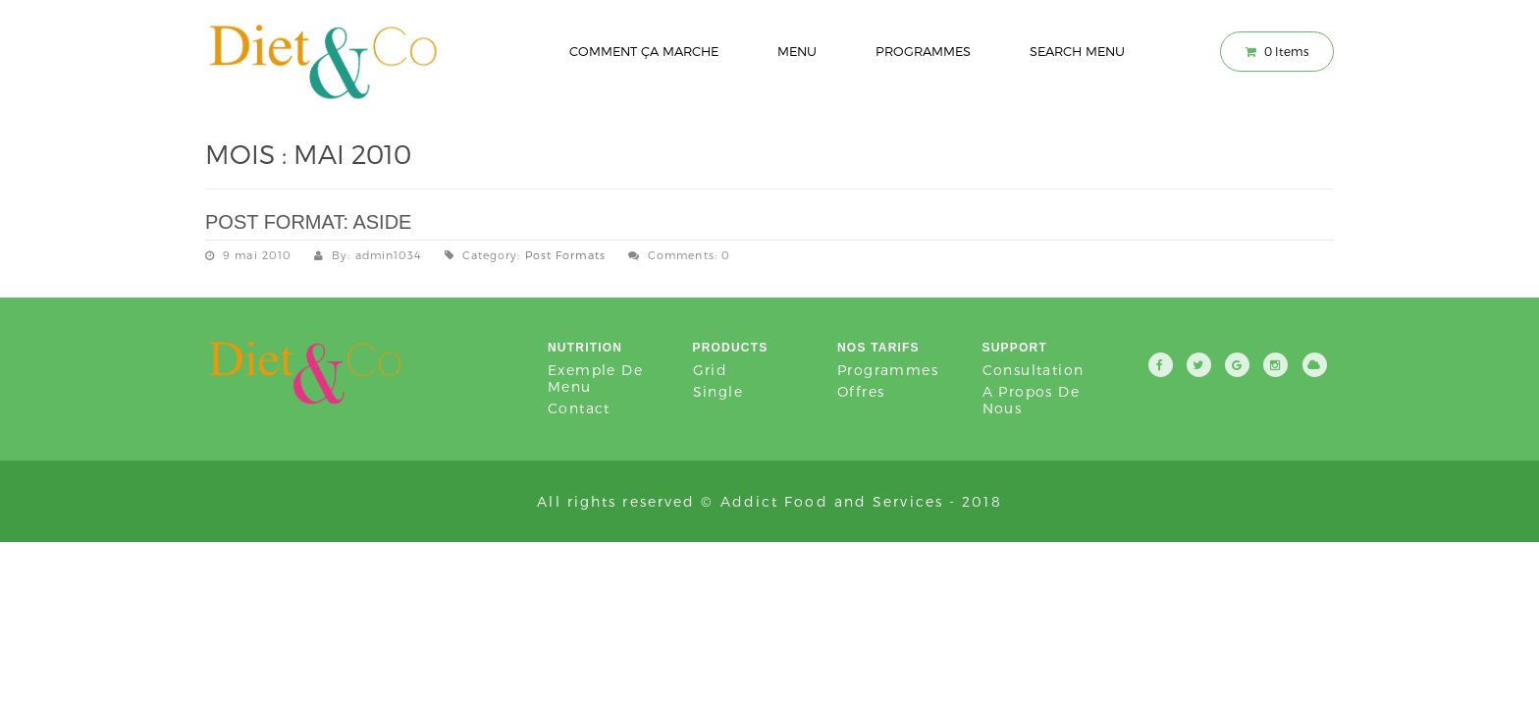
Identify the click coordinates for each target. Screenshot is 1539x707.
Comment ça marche (643, 51)
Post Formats (565, 254)
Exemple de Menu (595, 378)
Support (1014, 347)
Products (731, 347)
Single (718, 391)
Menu (797, 51)
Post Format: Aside (308, 222)
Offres (860, 391)
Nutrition (585, 347)
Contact (579, 408)
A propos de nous (1031, 399)
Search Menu (1077, 51)
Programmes (923, 51)
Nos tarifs (878, 347)
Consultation (1033, 369)
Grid (710, 369)
